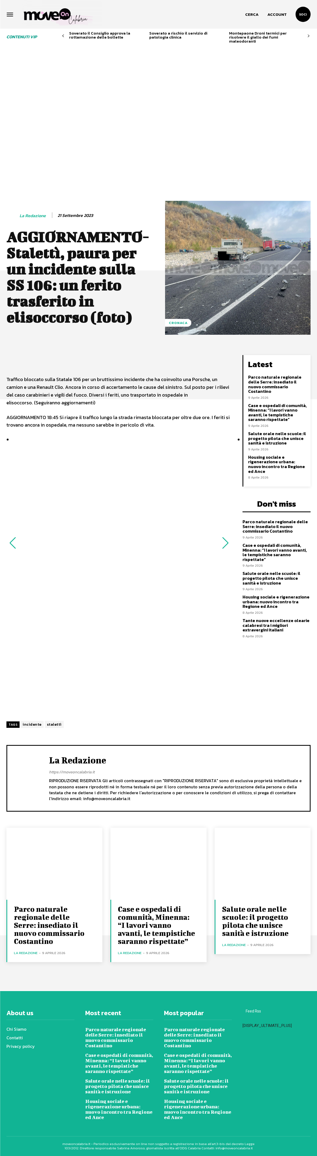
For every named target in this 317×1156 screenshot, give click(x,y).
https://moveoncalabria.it (72, 772)
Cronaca (178, 323)
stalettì (54, 724)
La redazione (33, 215)
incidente (32, 724)
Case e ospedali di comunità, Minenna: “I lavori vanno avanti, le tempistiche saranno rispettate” (277, 412)
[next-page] (308, 36)
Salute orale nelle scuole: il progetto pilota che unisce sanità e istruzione (277, 438)
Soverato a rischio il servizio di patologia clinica (178, 35)
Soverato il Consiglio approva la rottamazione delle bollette (99, 35)
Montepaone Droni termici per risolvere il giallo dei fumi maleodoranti (258, 37)
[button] (252, 14)
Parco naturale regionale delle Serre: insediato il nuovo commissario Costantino (274, 384)
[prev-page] (63, 36)
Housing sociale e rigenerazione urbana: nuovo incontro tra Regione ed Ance (276, 464)
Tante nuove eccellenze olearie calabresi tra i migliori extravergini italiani (276, 625)
